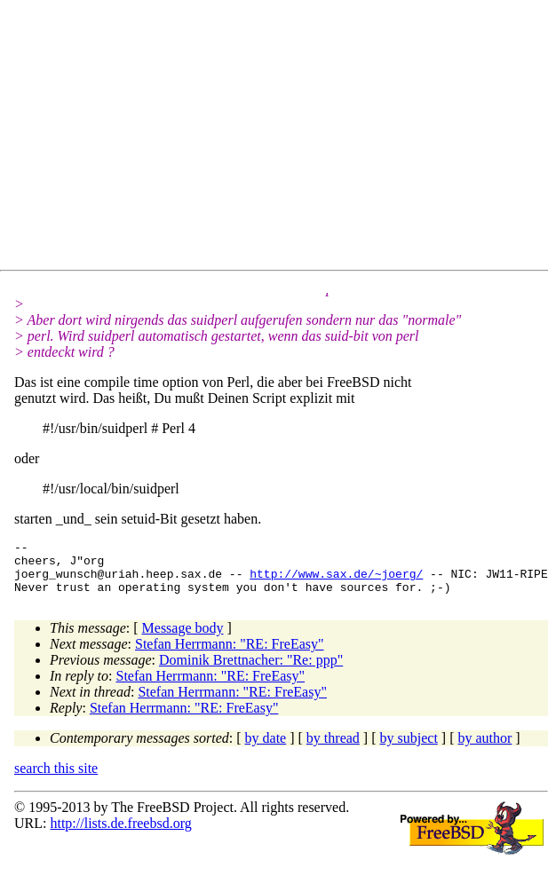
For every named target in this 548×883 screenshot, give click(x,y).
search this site (56, 778)
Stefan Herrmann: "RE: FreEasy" (229, 654)
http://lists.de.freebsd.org (120, 833)
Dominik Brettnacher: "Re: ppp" (251, 670)
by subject (409, 748)
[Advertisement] (255, 138)
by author (484, 748)
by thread (333, 748)
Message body (183, 638)
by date (266, 748)
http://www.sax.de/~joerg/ (336, 581)
